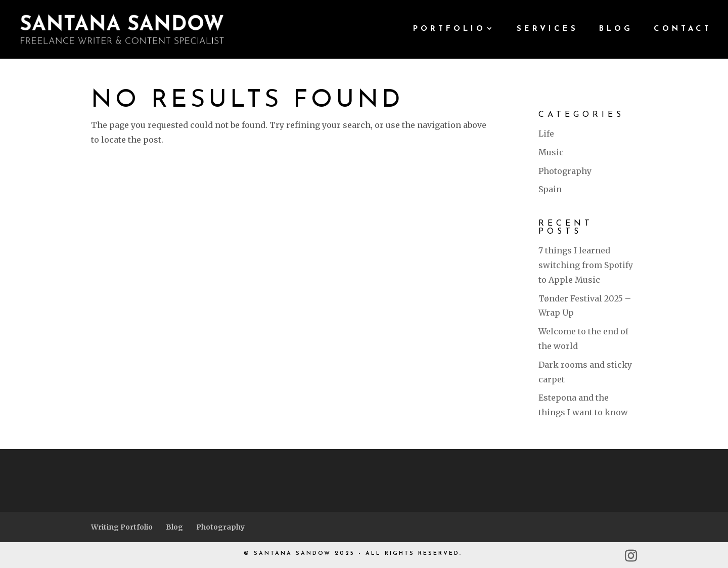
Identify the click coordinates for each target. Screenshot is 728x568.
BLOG (616, 29)
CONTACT (683, 29)
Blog (174, 527)
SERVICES (547, 29)
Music (551, 152)
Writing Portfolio (122, 527)
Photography (565, 171)
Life (546, 133)
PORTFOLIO (449, 29)
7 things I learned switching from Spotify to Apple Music (585, 265)
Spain (550, 189)
